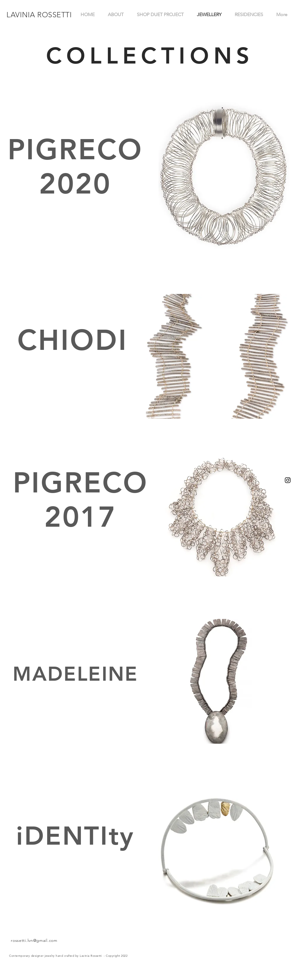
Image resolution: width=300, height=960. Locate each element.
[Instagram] (288, 480)
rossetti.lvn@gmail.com (34, 940)
